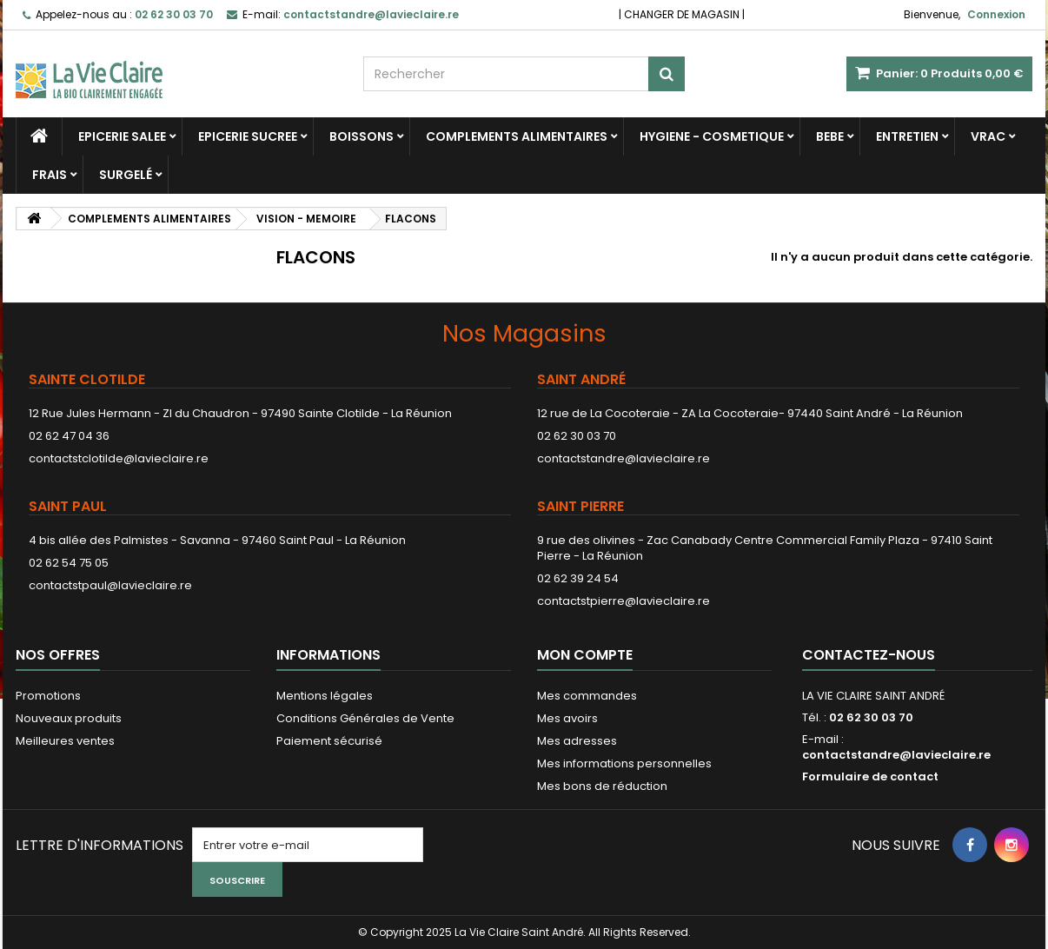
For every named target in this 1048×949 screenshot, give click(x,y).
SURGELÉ (125, 174)
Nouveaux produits (69, 718)
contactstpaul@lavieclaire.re (110, 585)
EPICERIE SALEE (122, 136)
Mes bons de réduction (602, 786)
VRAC (988, 136)
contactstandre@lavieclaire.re (623, 458)
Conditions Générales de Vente (365, 718)
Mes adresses (577, 741)
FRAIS (49, 174)
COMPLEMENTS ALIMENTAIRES (516, 136)
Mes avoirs (567, 718)
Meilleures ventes (65, 741)
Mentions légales (324, 695)
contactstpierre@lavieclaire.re (623, 601)
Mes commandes (587, 695)
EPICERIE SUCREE (247, 136)
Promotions (48, 695)
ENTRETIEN (907, 136)
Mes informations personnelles (624, 763)
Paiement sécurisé (329, 741)
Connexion (996, 14)
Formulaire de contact (870, 776)
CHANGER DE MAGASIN (682, 14)
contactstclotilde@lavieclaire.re (119, 458)
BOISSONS (361, 136)
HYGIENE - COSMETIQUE (712, 136)
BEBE (830, 136)
